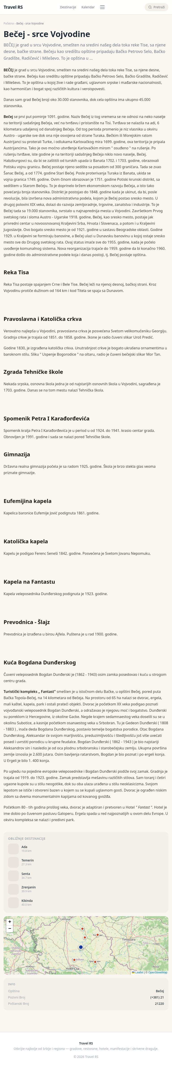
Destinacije (68, 7)
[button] (80, 947)
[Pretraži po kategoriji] (103, 7)
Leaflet (137, 972)
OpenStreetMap (157, 972)
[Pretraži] (156, 7)
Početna (9, 23)
